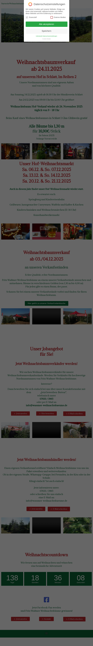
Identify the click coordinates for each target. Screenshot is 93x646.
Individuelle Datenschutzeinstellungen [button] (46, 36)
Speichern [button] (46, 31)
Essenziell (31, 17)
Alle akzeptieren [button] (46, 24)
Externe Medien (58, 17)
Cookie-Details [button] (46, 39)
